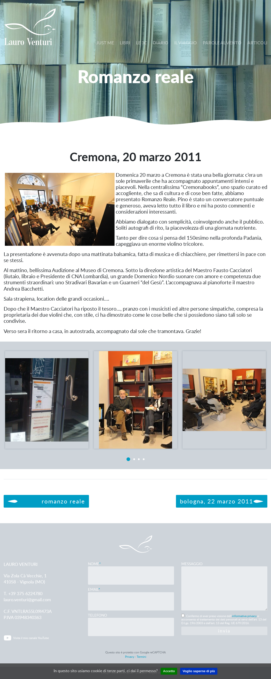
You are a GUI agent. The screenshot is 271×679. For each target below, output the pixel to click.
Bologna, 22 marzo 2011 (221, 501)
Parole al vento (222, 42)
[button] (10, 406)
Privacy (129, 657)
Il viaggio (185, 42)
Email (131, 595)
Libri (125, 42)
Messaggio (224, 586)
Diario (160, 42)
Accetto (168, 671)
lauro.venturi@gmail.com (27, 599)
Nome (131, 569)
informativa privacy (244, 616)
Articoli (257, 42)
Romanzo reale (46, 501)
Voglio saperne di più (199, 671)
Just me (105, 42)
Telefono (131, 621)
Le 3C (141, 42)
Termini (141, 657)
